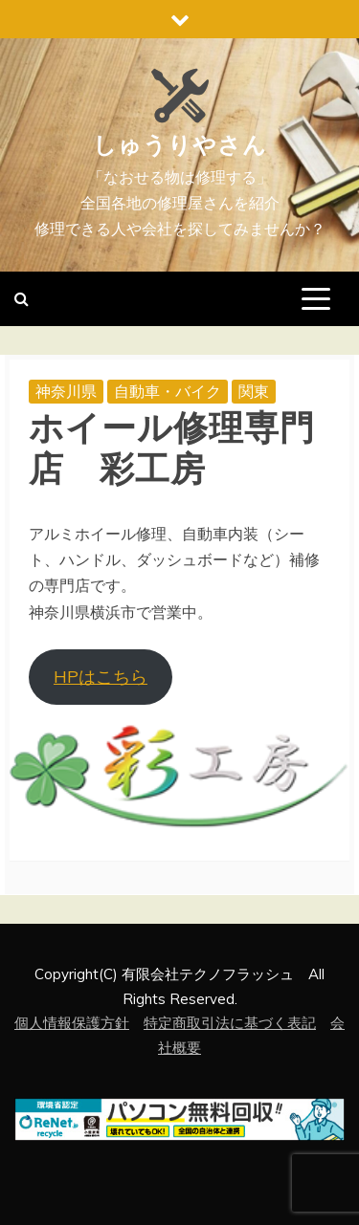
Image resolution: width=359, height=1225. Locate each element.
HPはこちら (100, 677)
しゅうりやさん (180, 145)
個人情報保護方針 (71, 1023)
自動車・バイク (167, 391)
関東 (253, 391)
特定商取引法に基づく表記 (230, 1023)
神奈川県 (66, 391)
